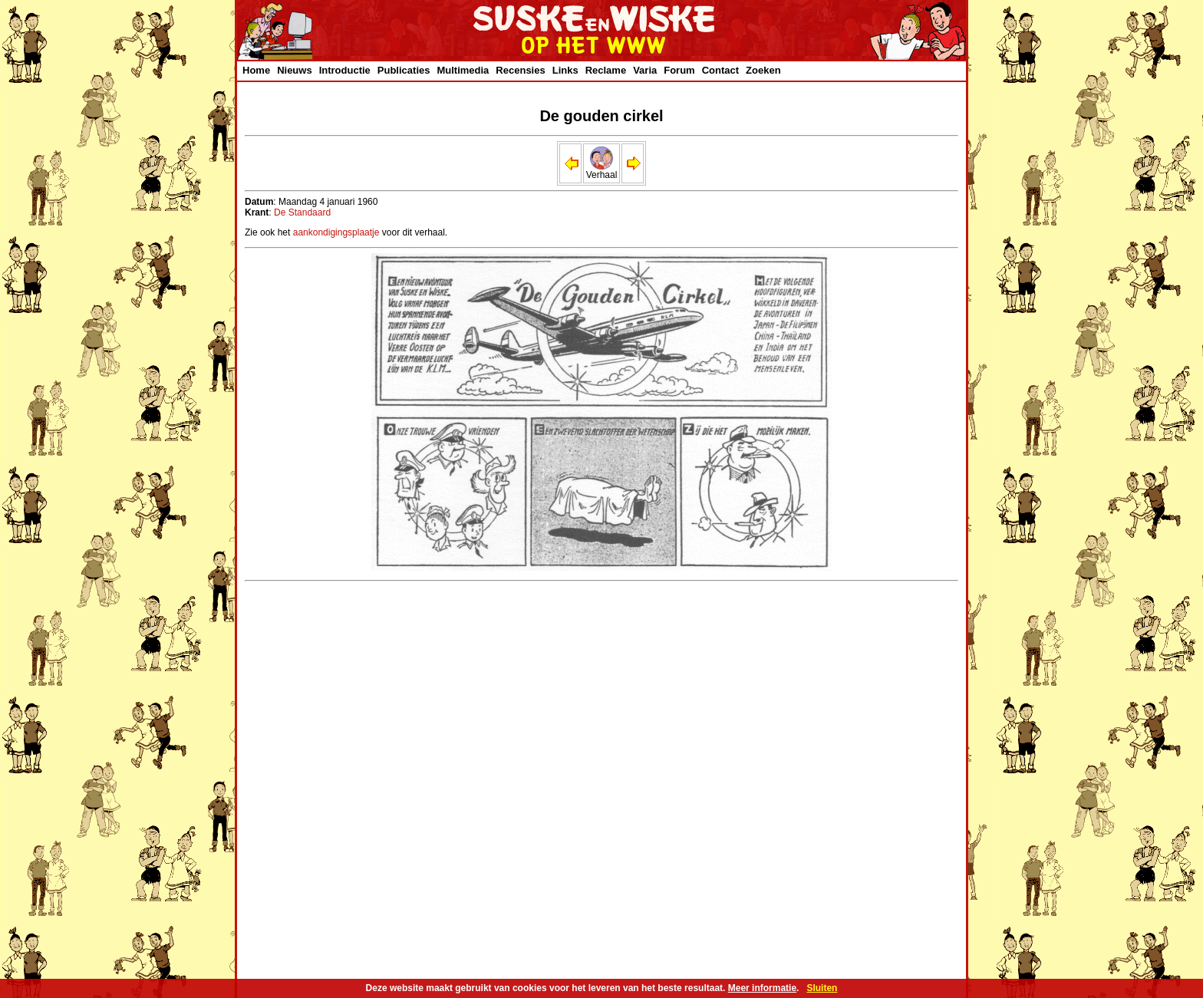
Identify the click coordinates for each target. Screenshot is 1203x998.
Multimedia (463, 70)
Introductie (345, 70)
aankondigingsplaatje (336, 232)
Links (565, 70)
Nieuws (294, 70)
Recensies (520, 70)
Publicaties (403, 70)
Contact (720, 70)
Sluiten (821, 988)
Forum (679, 70)
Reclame (605, 70)
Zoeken (763, 70)
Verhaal (602, 170)
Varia (645, 70)
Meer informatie (762, 988)
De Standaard (302, 212)
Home (256, 70)
